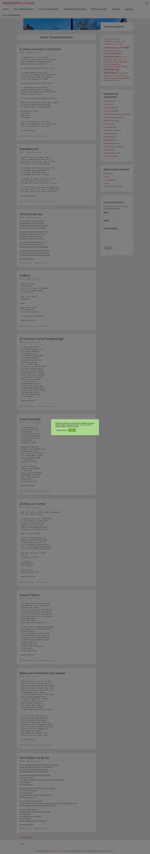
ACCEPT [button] (72, 430)
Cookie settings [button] (61, 430)
